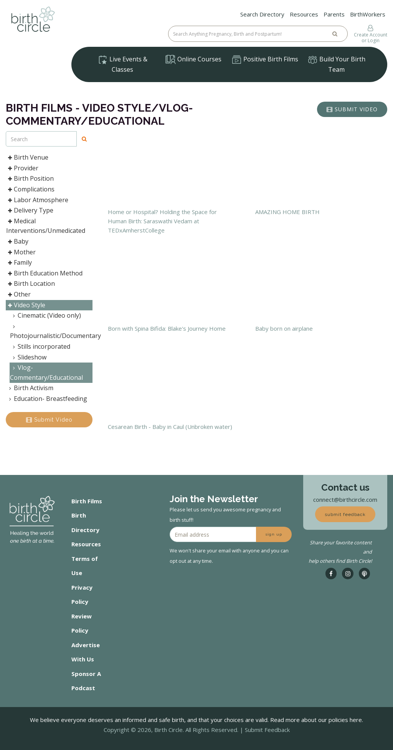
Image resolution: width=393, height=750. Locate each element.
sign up (274, 534)
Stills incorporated (40, 346)
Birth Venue (27, 157)
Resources (304, 14)
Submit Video (49, 420)
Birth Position (30, 178)
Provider (22, 168)
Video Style (25, 305)
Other (18, 294)
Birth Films (86, 501)
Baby (17, 241)
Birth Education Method (44, 273)
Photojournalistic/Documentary (51, 332)
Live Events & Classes (122, 64)
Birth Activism (29, 388)
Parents (334, 14)
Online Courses (193, 59)
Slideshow (28, 357)
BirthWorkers (367, 14)
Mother (21, 252)
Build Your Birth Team (336, 64)
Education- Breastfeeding (46, 398)
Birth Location (30, 283)
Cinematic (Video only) (45, 315)
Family (19, 262)
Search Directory (262, 14)
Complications (30, 189)
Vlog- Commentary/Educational (46, 372)
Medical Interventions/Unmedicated (45, 226)
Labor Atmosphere (37, 200)
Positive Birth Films (264, 60)
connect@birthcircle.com (345, 499)
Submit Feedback (267, 730)
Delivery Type (29, 210)
